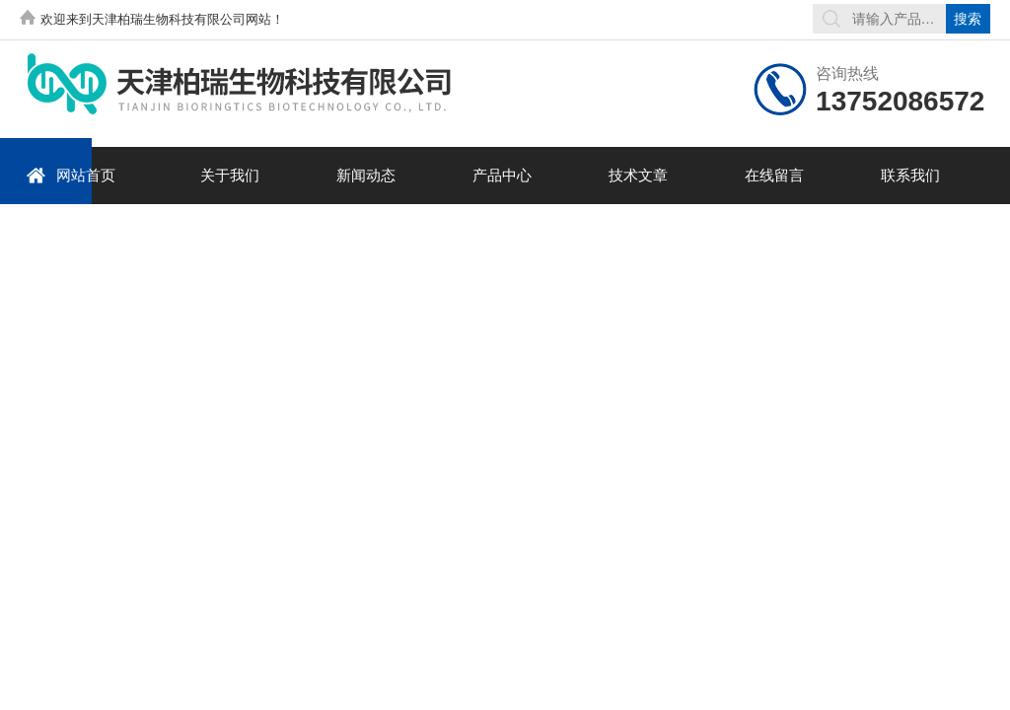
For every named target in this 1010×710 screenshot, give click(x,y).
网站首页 (70, 175)
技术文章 (638, 175)
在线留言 (774, 175)
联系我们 (910, 175)
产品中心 (502, 175)
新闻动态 (366, 175)
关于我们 (229, 175)
